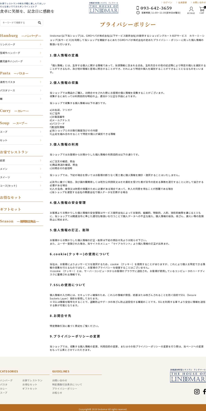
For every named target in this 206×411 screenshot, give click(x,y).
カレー (4, 388)
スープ (3, 132)
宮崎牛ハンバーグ (10, 53)
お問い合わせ (199, 2)
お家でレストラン (14, 151)
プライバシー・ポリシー (167, 40)
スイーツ (5, 177)
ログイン (167, 2)
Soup (13, 122)
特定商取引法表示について (67, 384)
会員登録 (182, 2)
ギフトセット (10, 209)
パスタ (4, 384)
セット (4, 140)
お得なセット (10, 197)
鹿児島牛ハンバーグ (11, 61)
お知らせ (57, 392)
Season (19, 221)
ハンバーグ (6, 380)
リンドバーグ (7, 44)
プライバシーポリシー (64, 388)
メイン (4, 169)
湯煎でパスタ (7, 82)
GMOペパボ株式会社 (97, 35)
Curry (14, 110)
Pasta (14, 72)
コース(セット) (8, 185)
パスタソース (7, 90)
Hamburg (20, 35)
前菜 (2, 160)
